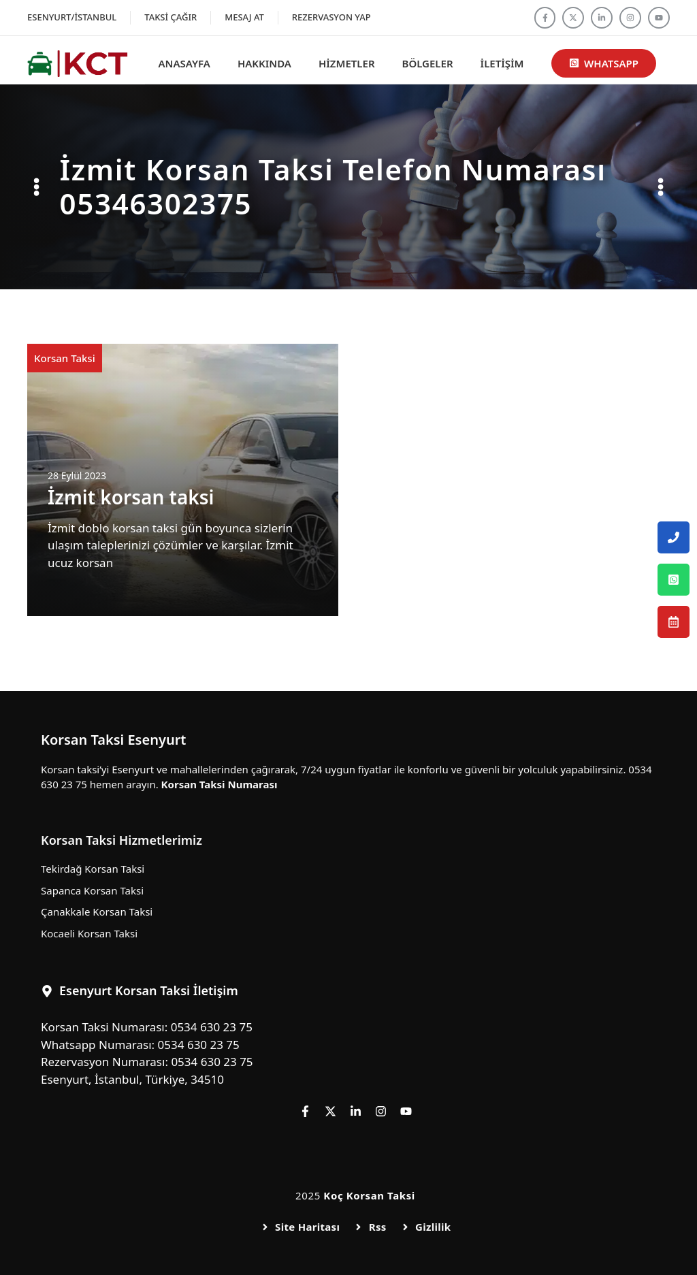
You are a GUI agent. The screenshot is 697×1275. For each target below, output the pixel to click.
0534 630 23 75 (212, 1027)
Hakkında (264, 63)
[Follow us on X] (573, 18)
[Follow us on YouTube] (659, 18)
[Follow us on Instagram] (630, 18)
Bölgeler (427, 63)
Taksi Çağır (170, 17)
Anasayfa (184, 63)
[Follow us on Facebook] (545, 18)
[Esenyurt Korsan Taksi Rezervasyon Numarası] (674, 622)
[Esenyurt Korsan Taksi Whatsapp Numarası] (674, 580)
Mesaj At (244, 17)
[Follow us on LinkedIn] (602, 18)
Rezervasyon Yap (331, 17)
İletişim (502, 63)
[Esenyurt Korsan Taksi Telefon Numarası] (674, 537)
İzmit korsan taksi (131, 497)
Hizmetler (347, 63)
